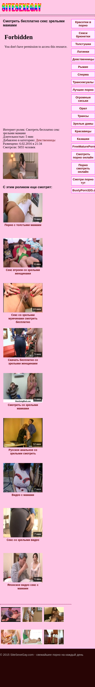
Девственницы (45, 140)
